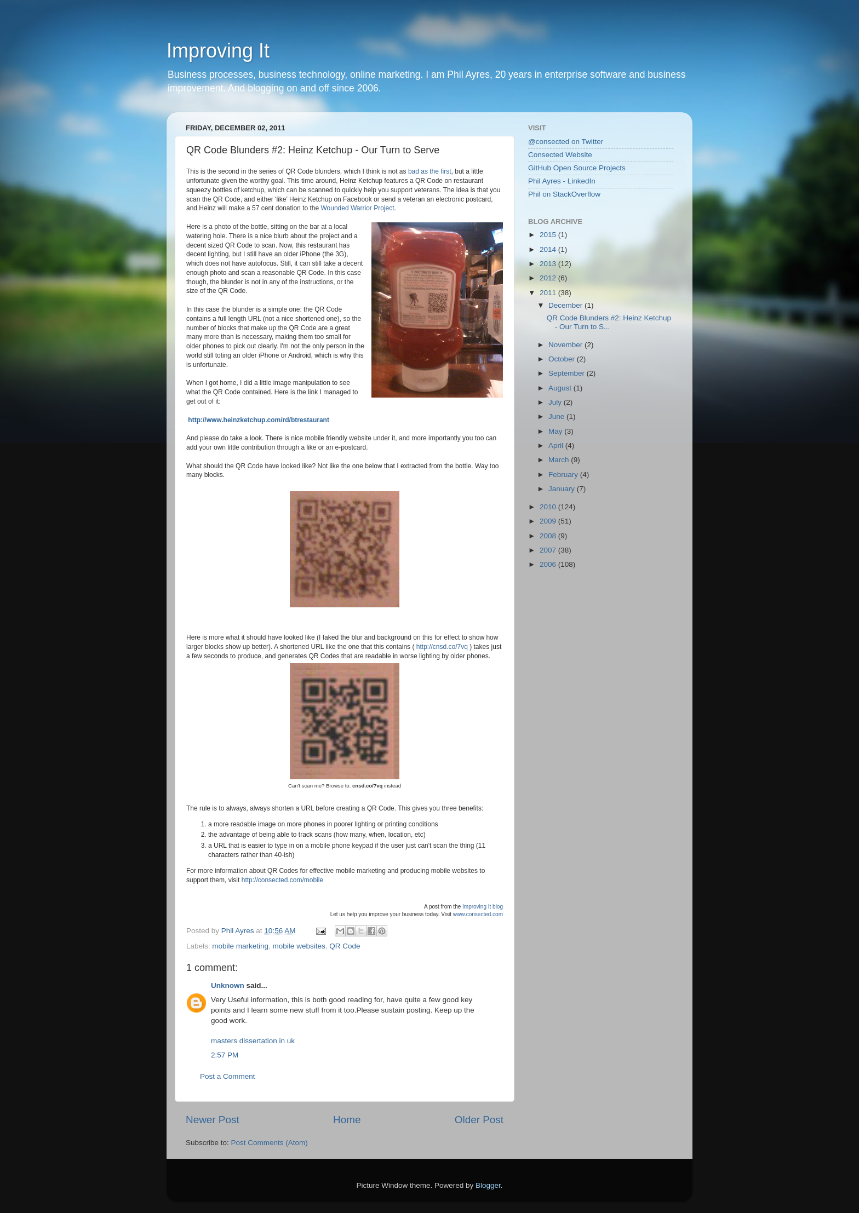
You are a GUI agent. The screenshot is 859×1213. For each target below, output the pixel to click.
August (561, 388)
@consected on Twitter (565, 141)
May (556, 431)
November (566, 345)
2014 (549, 249)
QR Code (344, 946)
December (566, 305)
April (556, 445)
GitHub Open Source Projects (577, 168)
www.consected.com (478, 914)
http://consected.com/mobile (282, 880)
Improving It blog (482, 907)
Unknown (227, 985)
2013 (549, 264)
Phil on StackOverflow (564, 194)
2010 (549, 507)
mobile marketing (240, 946)
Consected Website (560, 155)
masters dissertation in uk (253, 1041)
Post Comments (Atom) (269, 1143)
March (559, 460)
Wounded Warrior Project (357, 208)
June (557, 416)
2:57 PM (224, 1055)
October (562, 359)
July (556, 402)
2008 (549, 536)
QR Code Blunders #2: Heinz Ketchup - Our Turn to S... (609, 322)
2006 (549, 564)
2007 (549, 550)
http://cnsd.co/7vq (442, 647)
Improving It (218, 50)
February (564, 474)
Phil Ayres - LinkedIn (561, 181)
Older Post (479, 1119)
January (562, 489)
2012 (549, 278)
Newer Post (212, 1119)
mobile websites (299, 946)
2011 (549, 293)
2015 (549, 235)
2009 (549, 521)
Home (346, 1119)
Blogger (488, 1185)
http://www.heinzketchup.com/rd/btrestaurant (258, 420)
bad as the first (429, 171)
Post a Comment (227, 1076)
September (567, 373)
